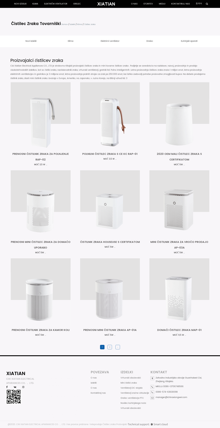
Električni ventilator (55, 4)
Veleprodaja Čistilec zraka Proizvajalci (108, 424)
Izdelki (72, 24)
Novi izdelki (20, 4)
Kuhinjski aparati (189, 41)
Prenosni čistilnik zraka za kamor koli (41, 330)
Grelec (77, 4)
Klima (35, 4)
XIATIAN (15, 373)
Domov (64, 24)
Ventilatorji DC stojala (131, 388)
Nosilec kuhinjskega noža (133, 403)
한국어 (199, 3)
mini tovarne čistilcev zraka (115, 66)
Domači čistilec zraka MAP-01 (179, 330)
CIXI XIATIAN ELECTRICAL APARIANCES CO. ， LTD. (41, 424)
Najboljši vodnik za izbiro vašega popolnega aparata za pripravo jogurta (64, 412)
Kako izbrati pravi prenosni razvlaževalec (61, 379)
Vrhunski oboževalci (131, 378)
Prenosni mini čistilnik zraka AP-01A (110, 330)
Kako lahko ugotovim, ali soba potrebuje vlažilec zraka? (63, 396)
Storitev (148, 4)
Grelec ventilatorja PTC (132, 398)
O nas (134, 4)
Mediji (162, 4)
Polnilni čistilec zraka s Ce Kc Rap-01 (110, 154)
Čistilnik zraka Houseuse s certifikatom (110, 242)
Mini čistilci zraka (129, 383)
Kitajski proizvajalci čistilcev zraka (82, 66)
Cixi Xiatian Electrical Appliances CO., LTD (31, 66)
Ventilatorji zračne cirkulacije (135, 393)
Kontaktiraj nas (180, 4)
